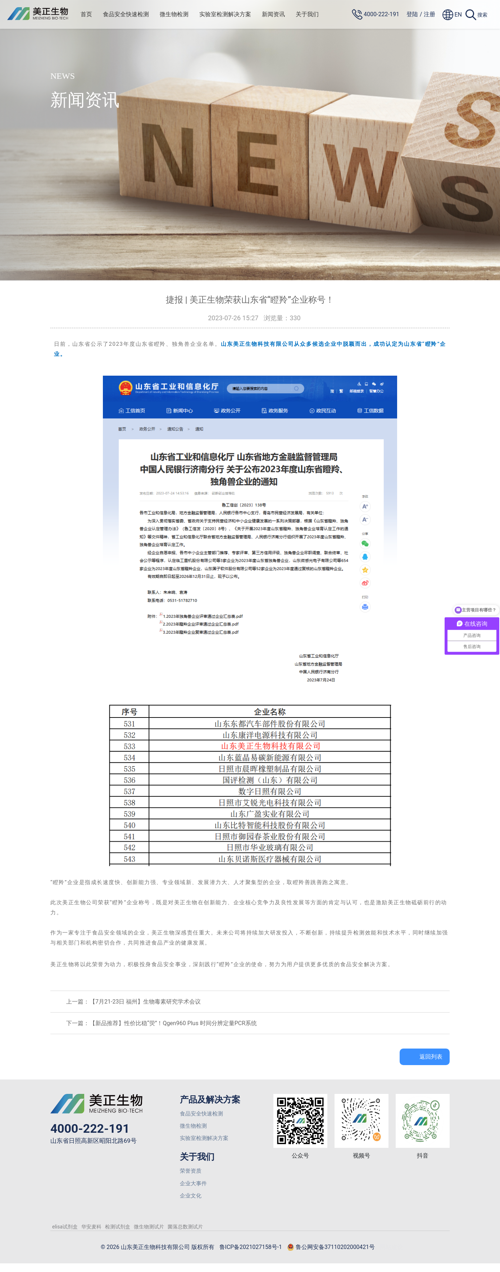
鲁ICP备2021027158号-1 (251, 1255)
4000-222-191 (92, 1128)
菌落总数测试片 (185, 1235)
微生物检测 (180, 14)
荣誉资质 (191, 1175)
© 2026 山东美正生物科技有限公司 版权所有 (146, 1255)
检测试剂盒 (117, 1235)
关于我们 (313, 14)
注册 (429, 14)
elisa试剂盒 (65, 1235)
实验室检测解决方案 (231, 14)
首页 (92, 14)
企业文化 (191, 1203)
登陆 (412, 14)
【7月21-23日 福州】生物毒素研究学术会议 (145, 1001)
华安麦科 (91, 1235)
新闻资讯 (279, 14)
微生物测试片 (149, 1235)
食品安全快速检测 (132, 14)
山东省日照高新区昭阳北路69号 (96, 1142)
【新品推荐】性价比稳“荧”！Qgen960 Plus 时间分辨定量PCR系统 (173, 1023)
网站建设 (408, 1255)
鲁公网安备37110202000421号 (341, 1255)
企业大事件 (194, 1189)
